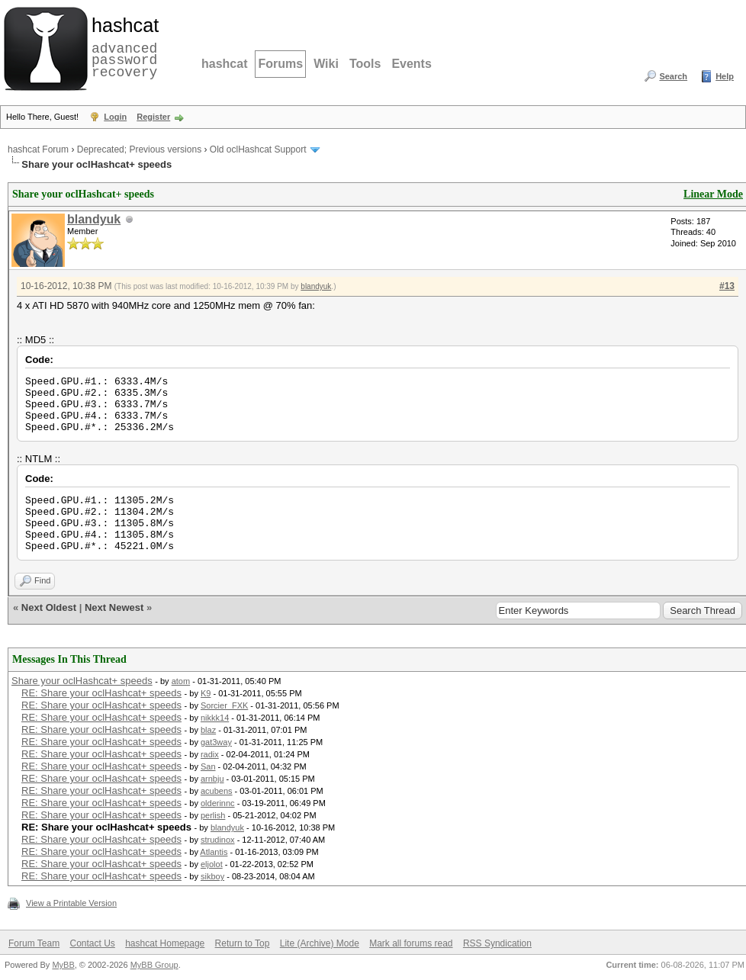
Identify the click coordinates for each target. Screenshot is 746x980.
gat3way (216, 742)
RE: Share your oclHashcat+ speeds (101, 693)
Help (724, 76)
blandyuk (94, 219)
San (208, 766)
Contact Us (91, 943)
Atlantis (213, 851)
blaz (208, 729)
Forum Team (33, 943)
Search (673, 76)
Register (153, 116)
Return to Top (242, 943)
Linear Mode (713, 194)
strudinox (218, 839)
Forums (280, 63)
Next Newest (114, 607)
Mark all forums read (410, 943)
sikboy (212, 876)
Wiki (326, 63)
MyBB (63, 964)
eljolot (212, 864)
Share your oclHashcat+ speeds (82, 680)
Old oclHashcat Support (258, 149)
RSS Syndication (497, 943)
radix (210, 754)
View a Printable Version (71, 903)
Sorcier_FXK (224, 705)
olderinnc (218, 803)
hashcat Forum (38, 149)
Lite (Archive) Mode (319, 943)
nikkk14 (215, 717)
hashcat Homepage (164, 943)
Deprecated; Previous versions (139, 149)
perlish (213, 815)
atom (181, 681)
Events (411, 63)
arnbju (212, 778)
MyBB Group (154, 964)
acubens (217, 790)
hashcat (224, 63)
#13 (727, 286)
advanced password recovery (122, 46)
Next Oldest (48, 607)
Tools (365, 63)
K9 (206, 693)
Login (115, 116)
